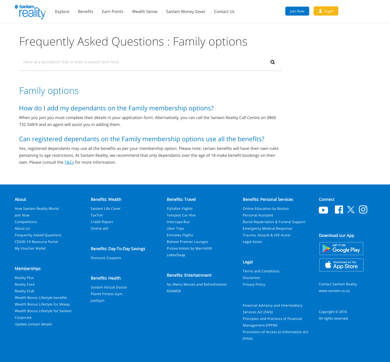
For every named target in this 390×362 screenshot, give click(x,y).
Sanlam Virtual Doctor (109, 287)
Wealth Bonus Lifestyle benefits (41, 297)
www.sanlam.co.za (334, 290)
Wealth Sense (145, 11)
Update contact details (33, 324)
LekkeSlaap (176, 254)
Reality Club (24, 291)
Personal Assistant (258, 215)
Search (372, 11)
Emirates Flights (180, 235)
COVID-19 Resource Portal (36, 241)
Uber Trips (175, 228)
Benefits (85, 11)
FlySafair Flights (180, 208)
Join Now (22, 215)
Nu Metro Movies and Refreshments (197, 284)
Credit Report (102, 221)
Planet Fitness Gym (107, 293)
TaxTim (97, 215)
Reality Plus (24, 277)
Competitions (26, 221)
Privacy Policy (254, 284)
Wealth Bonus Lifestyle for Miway (42, 304)
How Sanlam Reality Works (37, 208)
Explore (62, 11)
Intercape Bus (178, 221)
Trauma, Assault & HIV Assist (266, 235)
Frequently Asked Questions (38, 235)
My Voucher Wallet (30, 248)
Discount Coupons (106, 257)
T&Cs (69, 162)
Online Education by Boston (266, 208)
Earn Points (112, 11)
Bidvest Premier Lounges (187, 241)
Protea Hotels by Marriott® (189, 248)
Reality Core (25, 284)
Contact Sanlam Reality (338, 284)
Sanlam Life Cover (106, 208)
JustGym (98, 300)
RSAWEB (174, 291)
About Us (22, 228)
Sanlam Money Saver (185, 11)
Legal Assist (252, 241)
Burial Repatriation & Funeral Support (274, 221)
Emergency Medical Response (267, 228)
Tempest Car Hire (181, 215)
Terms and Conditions (261, 271)
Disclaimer (251, 277)
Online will (99, 228)
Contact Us (224, 11)
